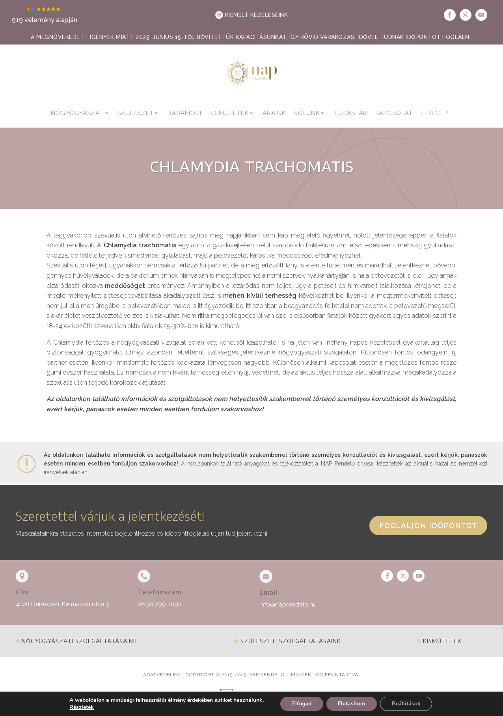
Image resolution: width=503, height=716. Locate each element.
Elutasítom (351, 703)
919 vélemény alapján (44, 20)
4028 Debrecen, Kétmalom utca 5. (63, 604)
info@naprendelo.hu (288, 604)
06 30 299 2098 (160, 604)
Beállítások (406, 703)
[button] (251, 15)
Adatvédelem (162, 674)
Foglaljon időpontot (428, 525)
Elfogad (301, 703)
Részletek (81, 707)
